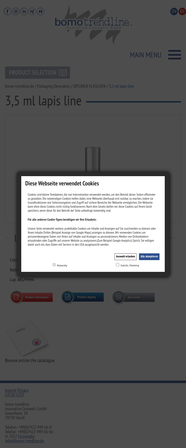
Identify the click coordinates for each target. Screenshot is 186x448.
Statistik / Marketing (129, 265)
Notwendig (62, 265)
